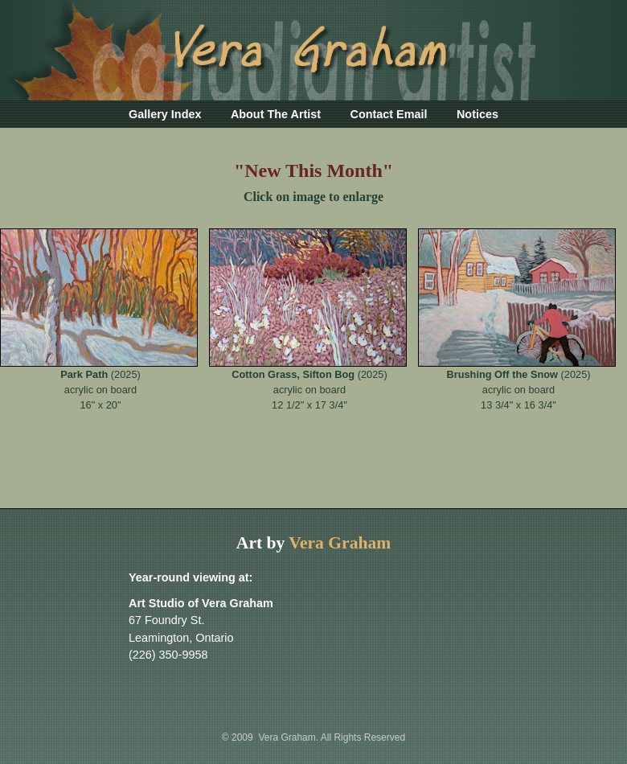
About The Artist (276, 114)
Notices (477, 114)
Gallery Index (165, 114)
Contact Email (389, 114)
